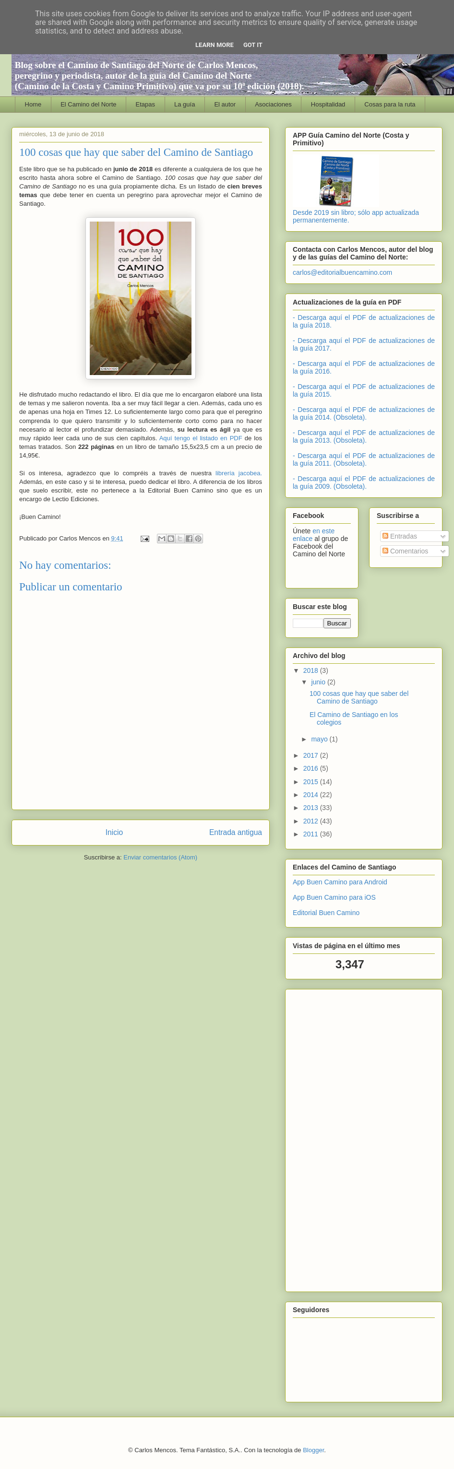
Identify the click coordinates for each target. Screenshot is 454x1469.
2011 (311, 834)
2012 (311, 821)
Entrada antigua (235, 832)
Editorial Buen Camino (326, 913)
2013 (311, 807)
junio (319, 682)
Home (33, 104)
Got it (253, 44)
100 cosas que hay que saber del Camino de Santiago (359, 697)
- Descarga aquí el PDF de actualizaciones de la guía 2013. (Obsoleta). (364, 436)
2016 (311, 768)
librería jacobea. (238, 473)
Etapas (145, 104)
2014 (311, 795)
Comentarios (405, 551)
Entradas (399, 536)
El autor (225, 104)
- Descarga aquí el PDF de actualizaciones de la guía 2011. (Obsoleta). (364, 459)
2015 (311, 782)
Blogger (313, 1450)
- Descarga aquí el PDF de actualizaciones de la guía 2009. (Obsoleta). (364, 482)
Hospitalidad (328, 104)
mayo (320, 739)
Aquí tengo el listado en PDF (200, 438)
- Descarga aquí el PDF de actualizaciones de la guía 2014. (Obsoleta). (364, 413)
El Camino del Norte (88, 104)
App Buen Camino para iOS (334, 897)
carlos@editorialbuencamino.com (342, 272)
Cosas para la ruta (389, 104)
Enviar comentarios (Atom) (160, 857)
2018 (311, 670)
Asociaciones (273, 104)
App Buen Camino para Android (340, 882)
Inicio (114, 832)
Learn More (214, 44)
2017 (311, 755)
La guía (184, 104)
